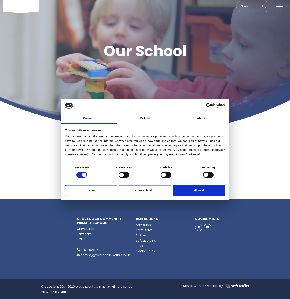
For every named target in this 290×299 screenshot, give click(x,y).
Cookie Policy (145, 251)
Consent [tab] (89, 118)
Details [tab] (145, 118)
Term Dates (144, 230)
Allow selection (145, 190)
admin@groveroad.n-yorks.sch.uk (105, 255)
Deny (91, 190)
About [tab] (201, 118)
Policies (141, 235)
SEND (139, 246)
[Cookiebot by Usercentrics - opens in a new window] (208, 106)
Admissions (144, 225)
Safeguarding (146, 240)
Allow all (199, 190)
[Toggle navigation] (280, 6)
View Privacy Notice (55, 292)
